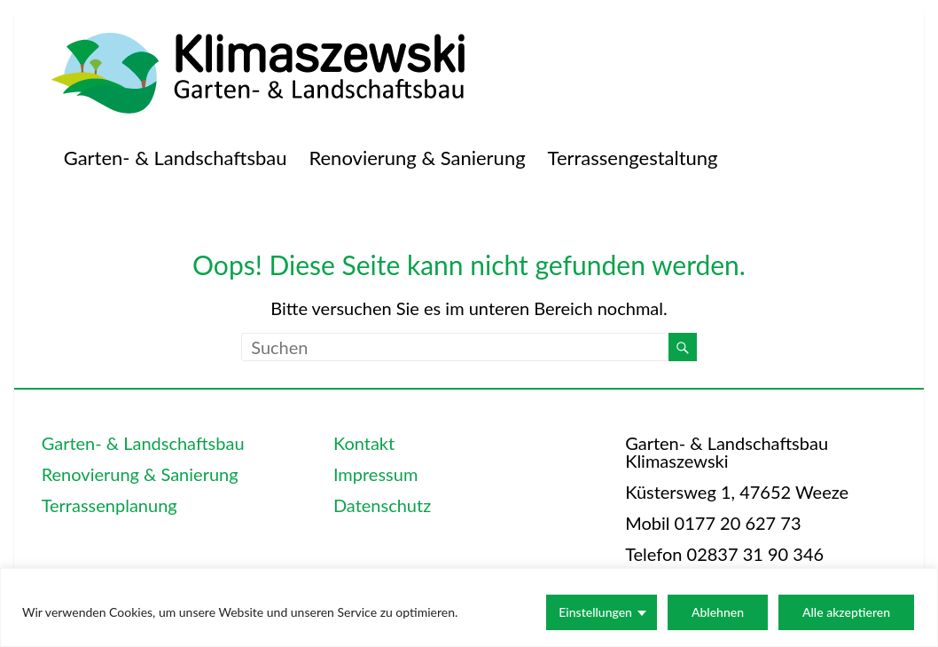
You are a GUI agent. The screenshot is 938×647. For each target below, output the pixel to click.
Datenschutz (382, 505)
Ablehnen (718, 611)
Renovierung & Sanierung (417, 158)
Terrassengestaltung (633, 158)
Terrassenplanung (109, 505)
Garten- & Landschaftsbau (175, 158)
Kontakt (364, 443)
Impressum (375, 474)
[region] (469, 607)
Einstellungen (595, 611)
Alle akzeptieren (846, 611)
